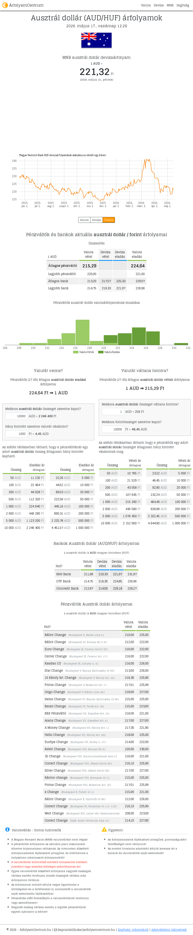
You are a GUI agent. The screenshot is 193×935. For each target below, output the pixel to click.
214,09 (103, 588)
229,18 (117, 588)
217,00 (129, 720)
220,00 (129, 749)
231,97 (132, 574)
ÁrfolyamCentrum (23, 5)
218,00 (129, 692)
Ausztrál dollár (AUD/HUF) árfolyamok (96, 17)
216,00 (129, 649)
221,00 (144, 713)
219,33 (103, 574)
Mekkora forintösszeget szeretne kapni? (131, 422)
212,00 (129, 642)
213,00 (129, 670)
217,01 (129, 684)
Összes (108, 219)
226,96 (132, 581)
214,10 (129, 820)
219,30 (103, 581)
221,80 (144, 727)
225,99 (144, 684)
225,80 (144, 677)
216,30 (129, 677)
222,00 (144, 642)
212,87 (88, 588)
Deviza (159, 5)
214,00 (129, 742)
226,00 (144, 663)
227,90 (144, 820)
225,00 (144, 634)
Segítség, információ (133, 929)
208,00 (129, 813)
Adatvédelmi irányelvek (169, 929)
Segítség (183, 5)
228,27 (132, 588)
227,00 (144, 692)
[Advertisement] (96, 114)
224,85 (117, 581)
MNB (170, 5)
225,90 (144, 763)
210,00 (129, 634)
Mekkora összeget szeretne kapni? (43, 409)
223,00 (144, 706)
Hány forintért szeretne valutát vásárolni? (36, 426)
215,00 (129, 699)
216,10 (129, 763)
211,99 (88, 574)
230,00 (144, 749)
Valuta (146, 5)
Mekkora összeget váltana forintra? (140, 404)
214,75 (88, 581)
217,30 (129, 727)
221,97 (117, 574)
